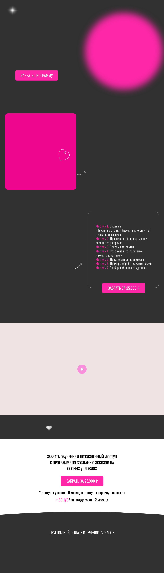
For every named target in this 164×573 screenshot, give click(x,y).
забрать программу (37, 75)
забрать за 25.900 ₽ (123, 288)
